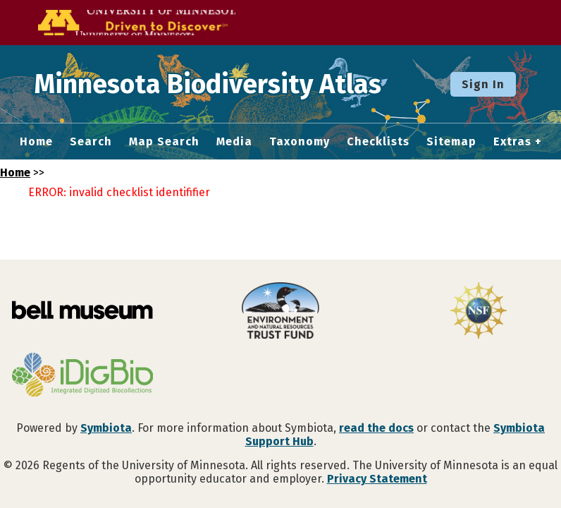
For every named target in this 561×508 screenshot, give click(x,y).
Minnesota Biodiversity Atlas (219, 84)
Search (91, 141)
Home (36, 141)
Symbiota (106, 428)
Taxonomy (299, 141)
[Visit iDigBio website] (82, 376)
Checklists (378, 141)
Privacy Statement (377, 478)
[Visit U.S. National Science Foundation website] (479, 311)
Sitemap (451, 141)
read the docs (376, 428)
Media (234, 141)
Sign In (483, 84)
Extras (512, 141)
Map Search (164, 141)
